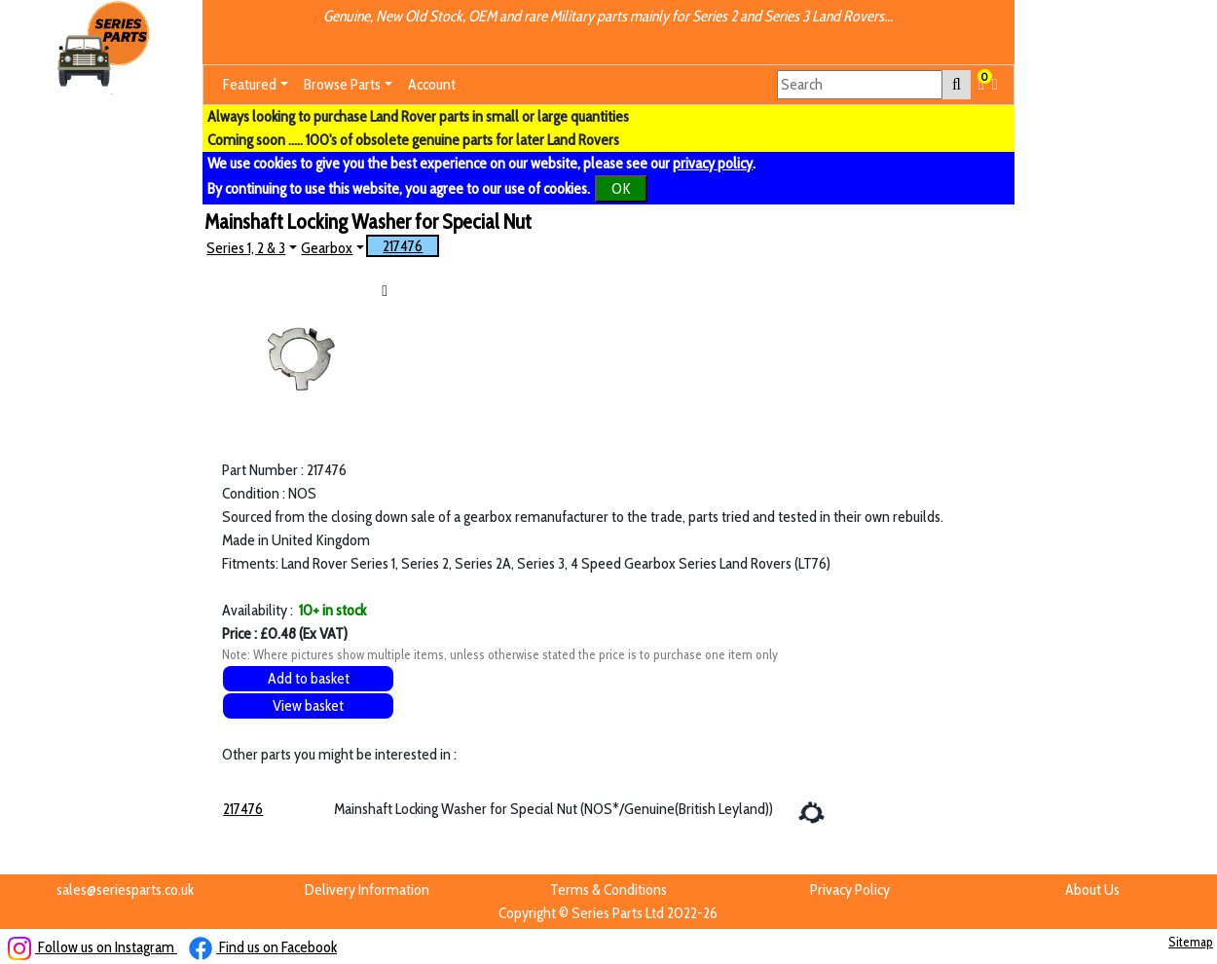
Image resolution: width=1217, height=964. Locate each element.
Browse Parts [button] (342, 84)
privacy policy (713, 163)
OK (621, 188)
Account (432, 84)
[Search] (859, 84)
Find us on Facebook (263, 947)
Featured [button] (250, 84)
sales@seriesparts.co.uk (125, 889)
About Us (1092, 889)
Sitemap (1190, 941)
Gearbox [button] (326, 248)
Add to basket (309, 678)
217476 (403, 246)
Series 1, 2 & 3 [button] (245, 248)
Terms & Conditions (608, 889)
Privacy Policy (850, 889)
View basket (308, 705)
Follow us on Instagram (92, 947)
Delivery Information (367, 889)
